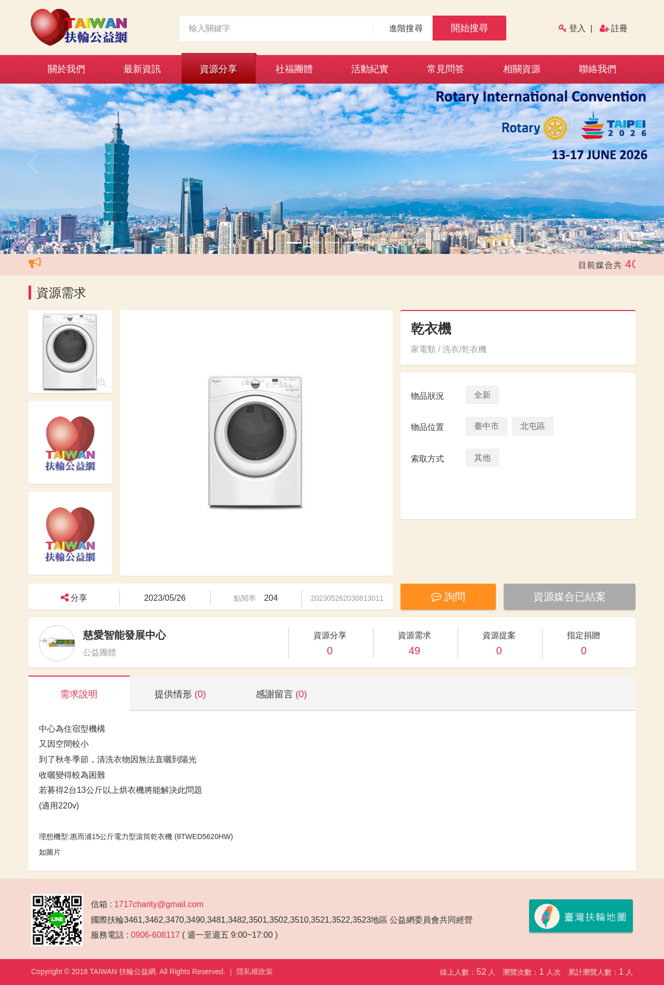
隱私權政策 (255, 971)
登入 (577, 28)
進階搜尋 (406, 28)
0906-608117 (155, 934)
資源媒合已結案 (569, 596)
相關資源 (522, 69)
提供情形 (180, 694)
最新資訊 (142, 69)
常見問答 (445, 69)
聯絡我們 (597, 69)
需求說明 (79, 694)
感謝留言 (281, 694)
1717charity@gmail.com (158, 904)
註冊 (619, 28)
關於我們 (66, 69)
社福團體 (294, 69)
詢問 (448, 596)
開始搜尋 (469, 28)
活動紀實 (370, 69)
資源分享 (218, 69)
